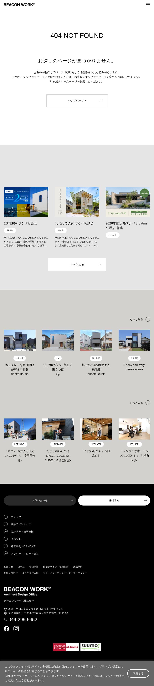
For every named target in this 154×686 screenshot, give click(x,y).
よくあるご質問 (30, 573)
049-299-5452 (22, 620)
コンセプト (17, 517)
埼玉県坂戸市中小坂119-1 (38, 613)
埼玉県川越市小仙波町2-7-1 (35, 609)
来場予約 (77, 567)
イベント (16, 539)
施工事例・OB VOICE (23, 546)
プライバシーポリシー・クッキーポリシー (65, 573)
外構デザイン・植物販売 (56, 567)
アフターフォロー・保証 (24, 554)
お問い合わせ (11, 573)
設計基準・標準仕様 (22, 532)
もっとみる (136, 402)
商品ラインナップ (21, 524)
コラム (21, 567)
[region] (77, 673)
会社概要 (33, 567)
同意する (138, 673)
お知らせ (8, 567)
